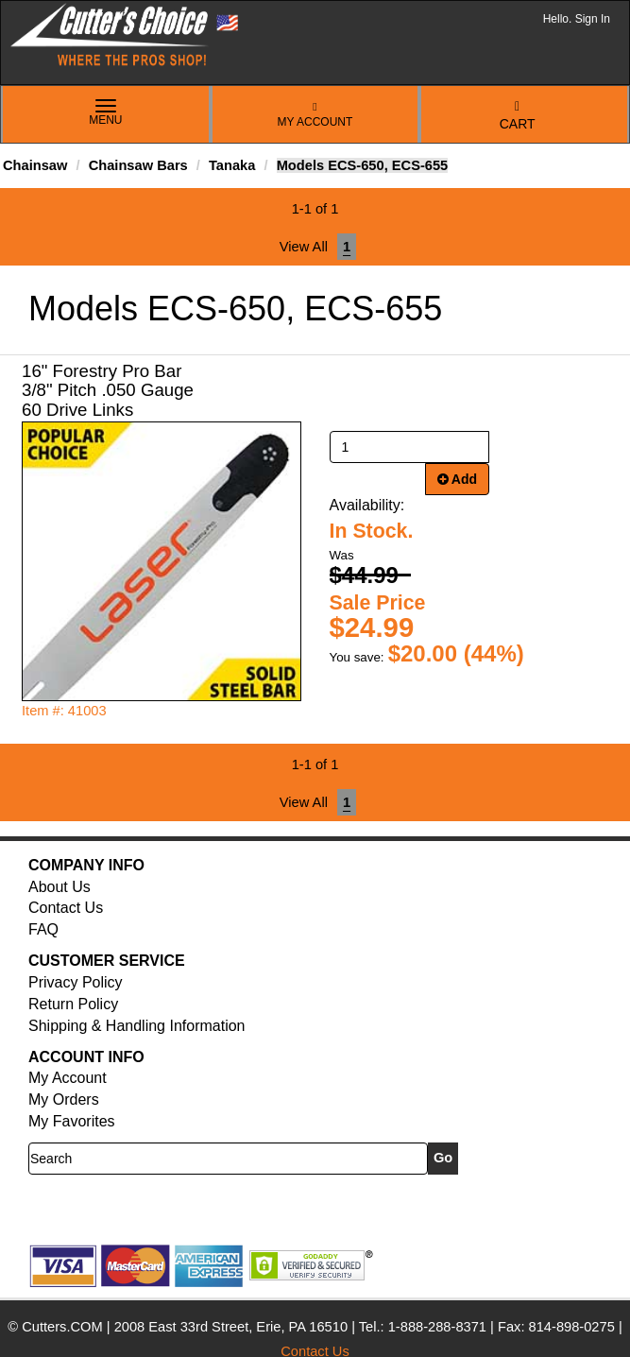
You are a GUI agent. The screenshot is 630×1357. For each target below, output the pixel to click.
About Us (59, 887)
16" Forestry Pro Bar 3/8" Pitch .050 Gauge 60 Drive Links (108, 391)
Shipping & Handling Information (136, 1026)
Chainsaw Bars (138, 165)
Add (457, 479)
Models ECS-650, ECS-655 (363, 165)
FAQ (43, 929)
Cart (518, 115)
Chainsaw (35, 165)
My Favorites (71, 1121)
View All (304, 246)
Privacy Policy (75, 982)
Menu (106, 113)
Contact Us (65, 908)
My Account (315, 115)
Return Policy (73, 1004)
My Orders (63, 1099)
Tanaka (232, 165)
